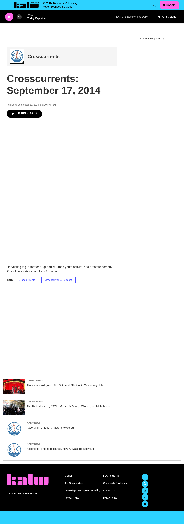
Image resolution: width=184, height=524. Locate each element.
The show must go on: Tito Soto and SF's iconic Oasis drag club (65, 385)
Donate (171, 5)
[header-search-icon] (154, 5)
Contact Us (109, 490)
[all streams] (167, 16)
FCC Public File (111, 476)
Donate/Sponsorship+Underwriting (82, 490)
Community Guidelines (115, 483)
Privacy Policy (72, 498)
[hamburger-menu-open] (8, 5)
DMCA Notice (110, 498)
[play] (9, 17)
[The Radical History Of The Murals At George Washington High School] (14, 407)
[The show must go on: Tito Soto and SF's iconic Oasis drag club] (14, 386)
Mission (68, 476)
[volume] (19, 17)
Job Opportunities (74, 483)
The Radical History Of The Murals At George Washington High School (69, 406)
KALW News (33, 422)
